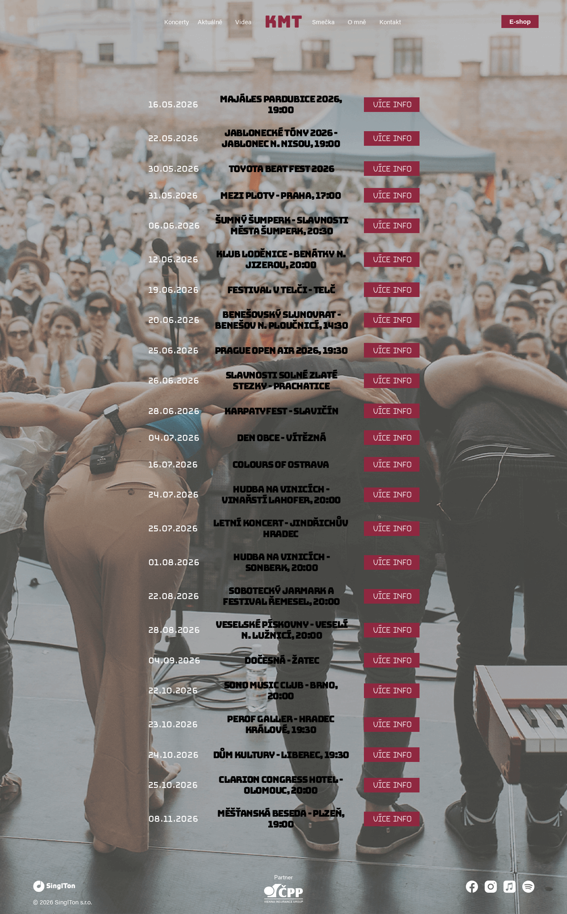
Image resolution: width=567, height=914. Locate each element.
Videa (243, 21)
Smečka (323, 21)
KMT (283, 21)
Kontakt (390, 21)
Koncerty (176, 21)
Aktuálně (210, 21)
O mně (357, 21)
